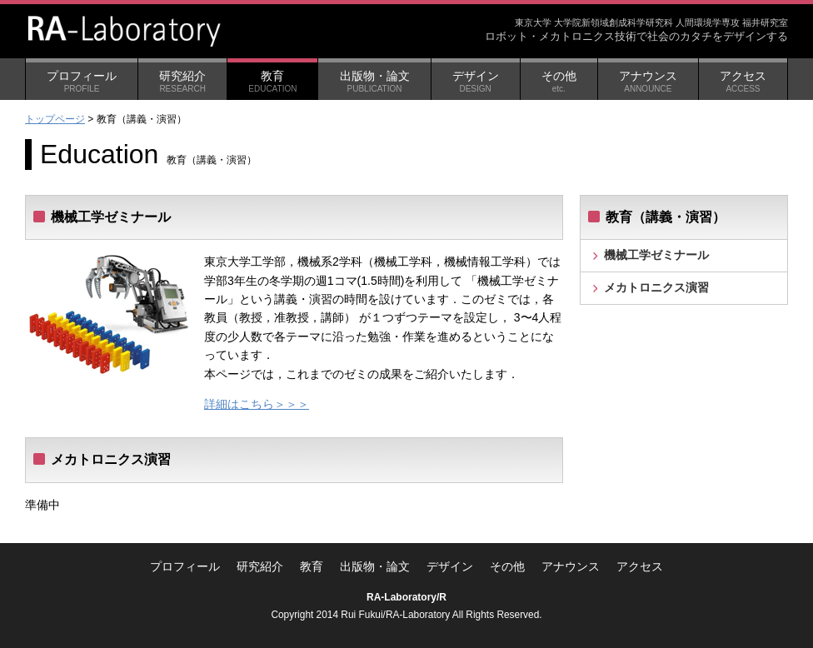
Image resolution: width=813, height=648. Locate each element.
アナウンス (648, 81)
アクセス (743, 81)
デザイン (475, 81)
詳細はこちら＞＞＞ (256, 404)
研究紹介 (182, 81)
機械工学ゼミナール (656, 255)
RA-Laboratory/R (406, 597)
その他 (559, 81)
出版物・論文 (374, 81)
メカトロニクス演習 (656, 287)
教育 (272, 81)
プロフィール (81, 81)
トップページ (55, 119)
